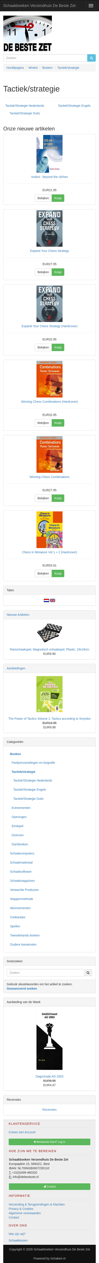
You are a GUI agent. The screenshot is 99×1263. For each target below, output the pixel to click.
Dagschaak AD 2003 (49, 1076)
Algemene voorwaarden (25, 1213)
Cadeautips (17, 917)
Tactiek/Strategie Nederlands (24, 105)
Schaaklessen (18, 1240)
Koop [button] (58, 198)
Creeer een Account (22, 1132)
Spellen (15, 926)
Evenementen (20, 808)
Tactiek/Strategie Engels (74, 105)
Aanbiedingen (16, 668)
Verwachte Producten (24, 890)
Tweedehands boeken (25, 935)
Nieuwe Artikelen (18, 614)
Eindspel (16, 826)
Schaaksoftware (21, 871)
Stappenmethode (21, 899)
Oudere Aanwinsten (23, 944)
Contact (14, 1217)
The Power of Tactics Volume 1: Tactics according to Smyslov (49, 718)
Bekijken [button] (43, 198)
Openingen (18, 817)
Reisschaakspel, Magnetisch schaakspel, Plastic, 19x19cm (49, 649)
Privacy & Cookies (21, 1208)
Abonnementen (20, 908)
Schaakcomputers (22, 853)
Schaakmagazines (22, 880)
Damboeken (19, 844)
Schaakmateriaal (21, 862)
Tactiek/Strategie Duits (25, 113)
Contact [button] (49, 1186)
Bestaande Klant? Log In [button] (49, 1141)
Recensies (49, 1109)
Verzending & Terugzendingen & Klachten (37, 1204)
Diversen (17, 835)
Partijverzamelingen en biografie (32, 762)
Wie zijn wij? (17, 1234)
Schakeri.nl (57, 1258)
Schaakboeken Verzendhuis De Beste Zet (39, 5)
